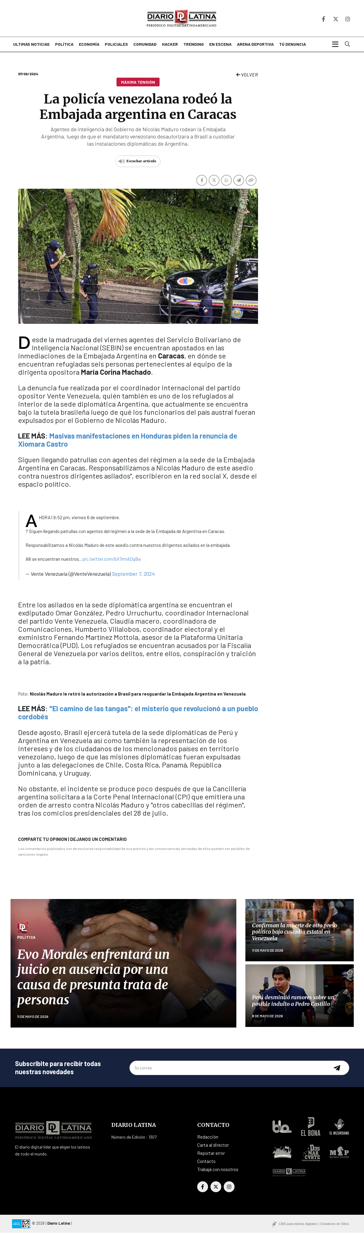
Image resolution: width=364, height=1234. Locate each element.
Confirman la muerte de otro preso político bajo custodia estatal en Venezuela (294, 933)
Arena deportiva (255, 45)
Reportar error (211, 1154)
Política (64, 45)
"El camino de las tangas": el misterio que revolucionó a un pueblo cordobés (138, 713)
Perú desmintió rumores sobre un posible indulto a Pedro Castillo (293, 1002)
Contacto (206, 1162)
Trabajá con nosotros (217, 1170)
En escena (220, 45)
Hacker (170, 45)
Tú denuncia (292, 45)
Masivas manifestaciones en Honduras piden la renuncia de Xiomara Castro (127, 441)
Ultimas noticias (31, 45)
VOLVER (247, 76)
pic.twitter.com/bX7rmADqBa (111, 560)
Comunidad (145, 45)
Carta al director (213, 1146)
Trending (193, 45)
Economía (89, 45)
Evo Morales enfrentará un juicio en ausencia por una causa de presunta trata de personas (93, 978)
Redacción (207, 1138)
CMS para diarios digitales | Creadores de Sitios (314, 1225)
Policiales (116, 45)
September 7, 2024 (133, 575)
